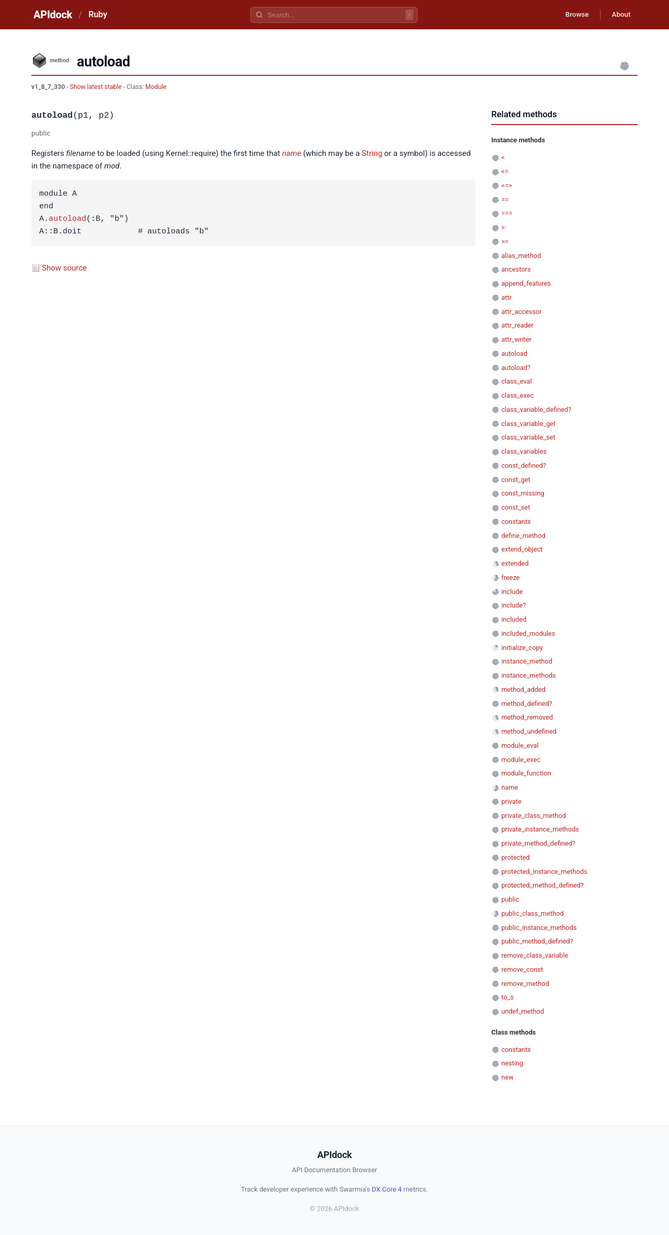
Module (155, 87)
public (510, 899)
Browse (572, 14)
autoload (67, 219)
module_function (526, 773)
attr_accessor (521, 312)
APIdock (52, 14)
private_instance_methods (540, 829)
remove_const (522, 969)
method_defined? (526, 704)
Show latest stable (96, 87)
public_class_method (532, 913)
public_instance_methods (538, 927)
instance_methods (528, 675)
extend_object (522, 549)
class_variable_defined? (536, 409)
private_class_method (533, 815)
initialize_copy (522, 648)
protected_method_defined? (542, 885)
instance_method (526, 661)
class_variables (524, 451)
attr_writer (516, 339)
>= (505, 241)
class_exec (517, 395)
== (505, 200)
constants (515, 521)
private (511, 801)
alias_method (521, 256)
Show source (64, 268)
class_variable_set (528, 437)
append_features (526, 283)
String (372, 153)
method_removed (527, 717)
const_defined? (523, 465)
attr (506, 297)
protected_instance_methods (544, 871)
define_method (523, 536)
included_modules (528, 633)
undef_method (522, 1011)
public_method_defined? (537, 941)
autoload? (515, 368)
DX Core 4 (386, 1189)
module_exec (520, 760)
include (512, 592)
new (507, 1077)
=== (506, 213)
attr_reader (517, 325)
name (291, 153)
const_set (515, 507)
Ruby (97, 14)
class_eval (516, 381)
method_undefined (528, 731)
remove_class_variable (534, 955)
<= (504, 171)
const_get (515, 480)
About (619, 14)
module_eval (519, 745)
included (513, 619)
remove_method (525, 983)
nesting (512, 1063)
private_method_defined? (538, 843)
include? (513, 605)
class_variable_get (528, 424)
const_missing (522, 493)
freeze (510, 577)
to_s (507, 997)
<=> (506, 185)
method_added (523, 689)
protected (515, 857)
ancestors (515, 269)
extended (514, 563)
